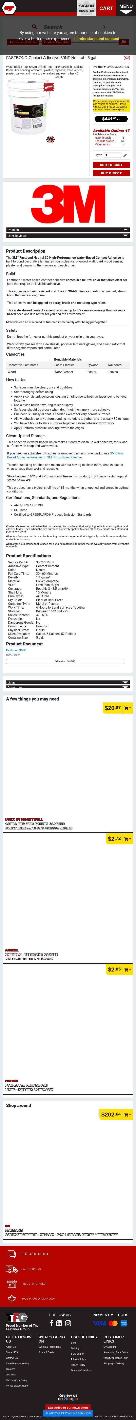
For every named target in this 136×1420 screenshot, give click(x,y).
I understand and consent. (97, 38)
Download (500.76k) (65, 661)
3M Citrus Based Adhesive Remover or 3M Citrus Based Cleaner (65, 455)
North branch (103, 137)
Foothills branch (104, 141)
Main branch (102, 144)
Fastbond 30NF (16, 650)
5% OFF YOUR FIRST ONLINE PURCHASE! (68, 1413)
